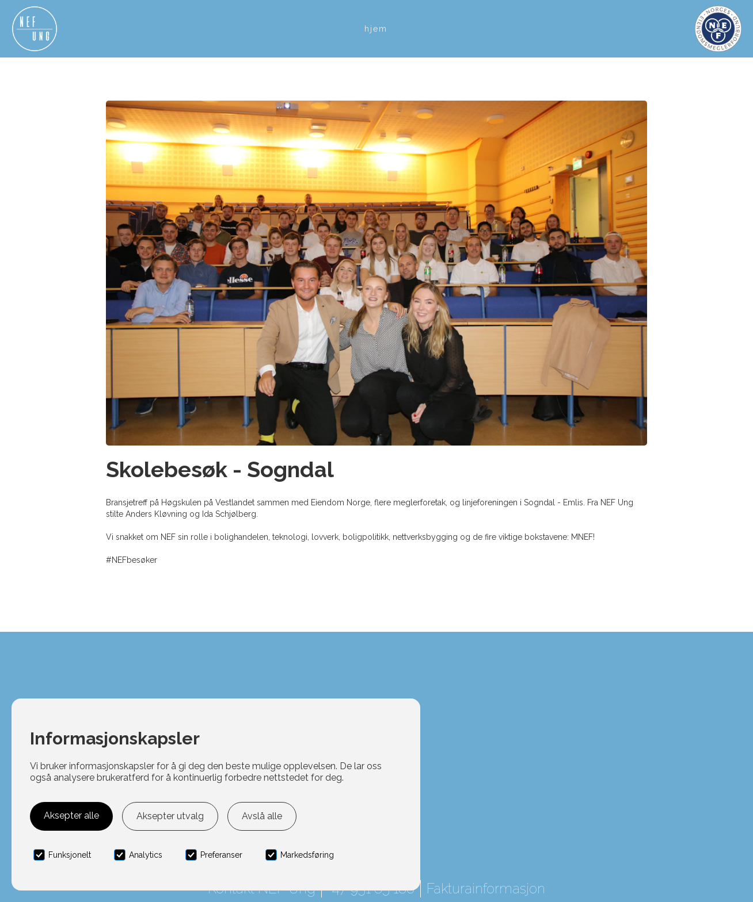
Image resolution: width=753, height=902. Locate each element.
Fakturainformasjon (486, 888)
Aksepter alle (71, 815)
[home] (35, 28)
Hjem (375, 28)
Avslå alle (262, 816)
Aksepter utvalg (170, 816)
